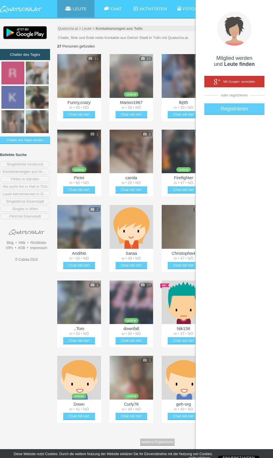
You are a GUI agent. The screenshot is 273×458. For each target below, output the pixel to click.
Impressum (38, 248)
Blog (10, 243)
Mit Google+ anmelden (234, 82)
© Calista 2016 (26, 260)
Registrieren (234, 109)
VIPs (9, 248)
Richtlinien (38, 243)
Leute (87, 28)
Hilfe (22, 243)
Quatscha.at (68, 28)
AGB (21, 248)
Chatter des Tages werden (25, 140)
